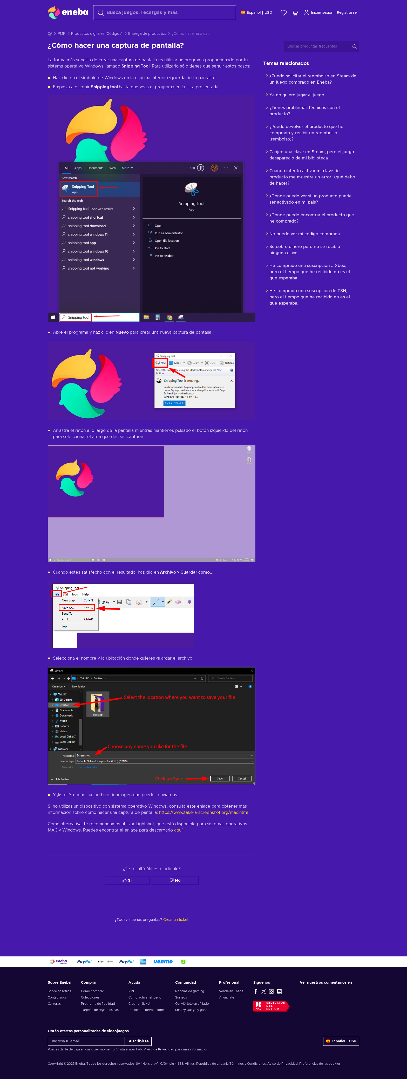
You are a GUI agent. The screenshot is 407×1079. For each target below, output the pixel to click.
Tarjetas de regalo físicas (100, 1009)
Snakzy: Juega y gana (191, 1009)
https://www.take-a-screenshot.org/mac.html (203, 825)
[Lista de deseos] (283, 12)
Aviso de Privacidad (159, 1049)
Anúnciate (226, 997)
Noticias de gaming (189, 991)
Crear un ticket (139, 1003)
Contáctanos (57, 997)
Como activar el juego (144, 997)
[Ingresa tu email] (86, 1041)
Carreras (54, 1003)
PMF (61, 47)
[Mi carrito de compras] (295, 12)
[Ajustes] (257, 12)
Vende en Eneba (231, 991)
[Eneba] (68, 12)
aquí (178, 843)
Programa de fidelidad (98, 1003)
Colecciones (90, 997)
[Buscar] (164, 12)
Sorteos (181, 997)
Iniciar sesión (318, 12)
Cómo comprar (92, 991)
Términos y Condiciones (247, 1063)
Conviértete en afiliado (192, 1003)
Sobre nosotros (59, 991)
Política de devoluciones (146, 1009)
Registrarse (347, 13)
